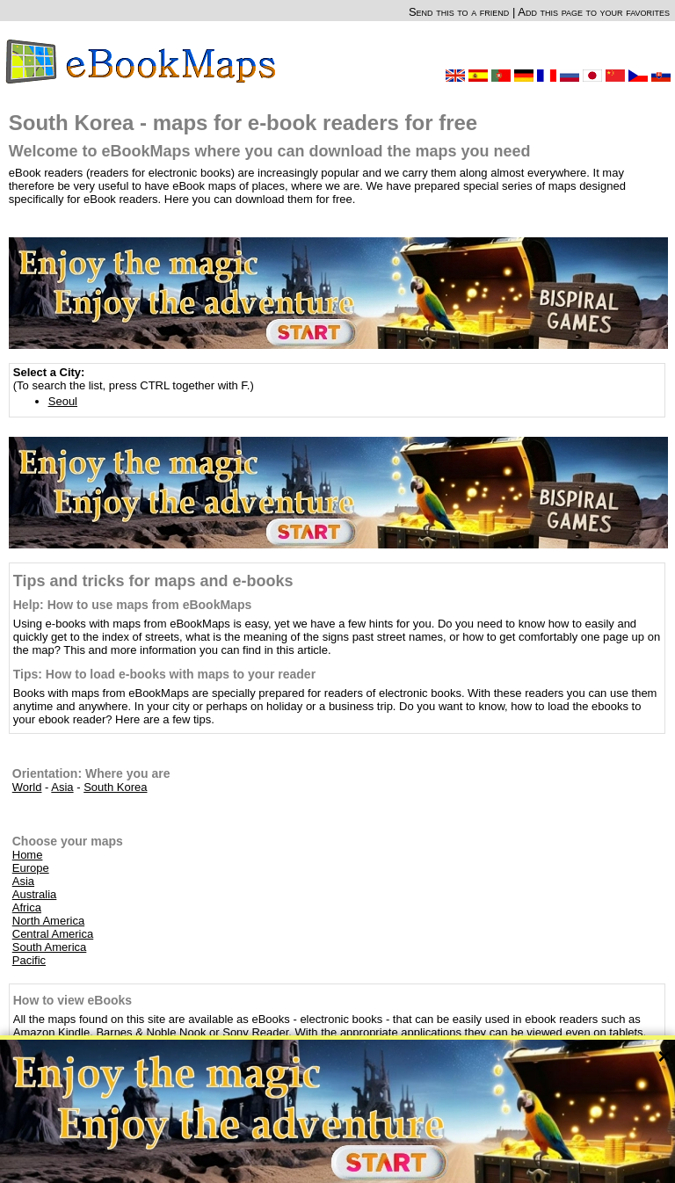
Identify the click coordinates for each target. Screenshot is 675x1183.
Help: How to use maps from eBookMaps (132, 605)
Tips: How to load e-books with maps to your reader (164, 674)
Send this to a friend (459, 11)
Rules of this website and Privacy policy (417, 1164)
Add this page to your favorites (594, 11)
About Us (304, 1164)
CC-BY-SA (384, 1154)
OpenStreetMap (321, 1154)
